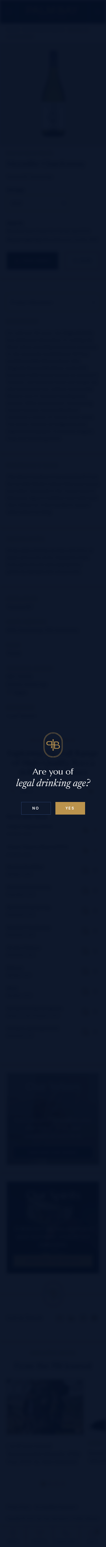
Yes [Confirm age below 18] (70, 808)
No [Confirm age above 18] (36, 808)
